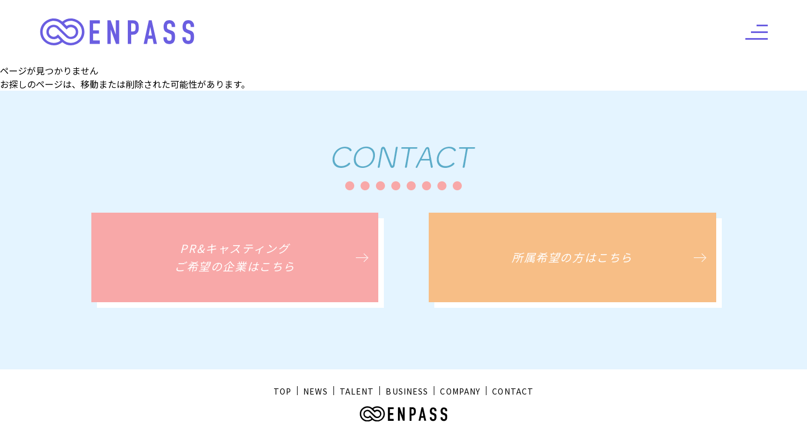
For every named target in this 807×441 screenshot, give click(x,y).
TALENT (357, 391)
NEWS (315, 391)
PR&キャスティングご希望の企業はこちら (234, 257)
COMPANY (460, 391)
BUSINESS (407, 391)
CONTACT (513, 391)
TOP (282, 391)
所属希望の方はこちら (572, 257)
